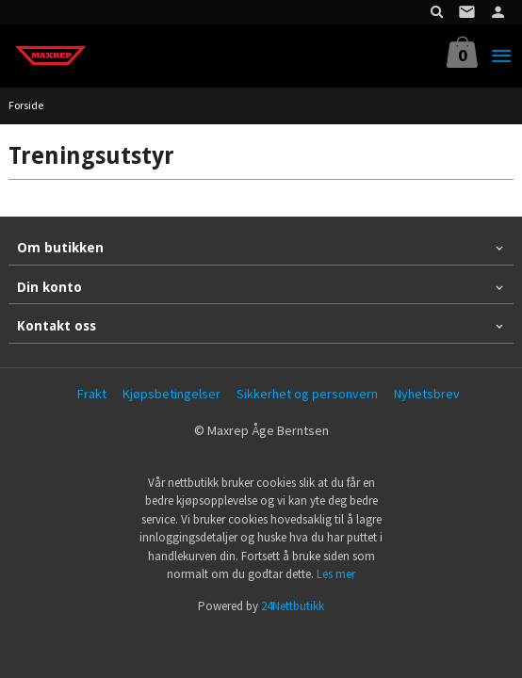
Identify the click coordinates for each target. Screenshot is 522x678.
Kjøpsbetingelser (171, 393)
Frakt (91, 393)
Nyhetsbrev (427, 393)
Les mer (336, 574)
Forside (25, 105)
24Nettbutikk (292, 606)
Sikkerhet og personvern (307, 393)
